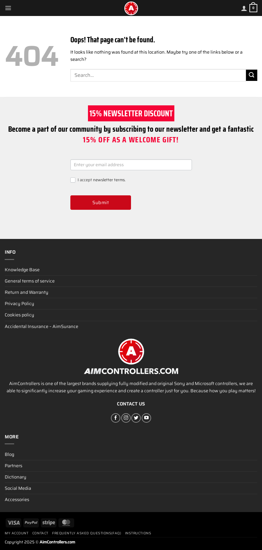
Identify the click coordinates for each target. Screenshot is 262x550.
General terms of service (30, 281)
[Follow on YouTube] (146, 418)
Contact (40, 533)
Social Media (18, 488)
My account (17, 533)
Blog (9, 454)
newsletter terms (109, 180)
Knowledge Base (22, 269)
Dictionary (15, 476)
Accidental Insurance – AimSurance (41, 326)
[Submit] (251, 75)
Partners (13, 465)
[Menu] (8, 8)
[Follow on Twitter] (136, 418)
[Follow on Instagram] (126, 418)
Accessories (17, 499)
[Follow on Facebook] (115, 418)
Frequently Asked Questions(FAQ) (86, 533)
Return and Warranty (26, 292)
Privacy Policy (19, 303)
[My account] (244, 8)
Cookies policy (19, 314)
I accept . (98, 180)
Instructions (138, 533)
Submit (100, 202)
